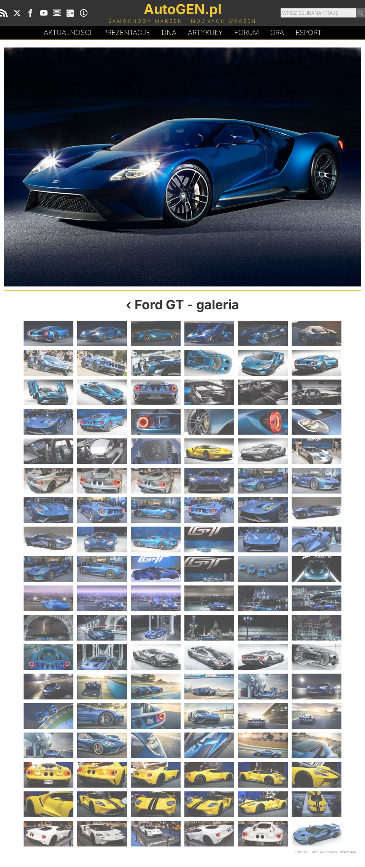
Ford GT (159, 304)
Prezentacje (126, 32)
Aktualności (68, 32)
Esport (308, 32)
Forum (246, 32)
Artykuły (205, 32)
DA (169, 33)
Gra (277, 32)
